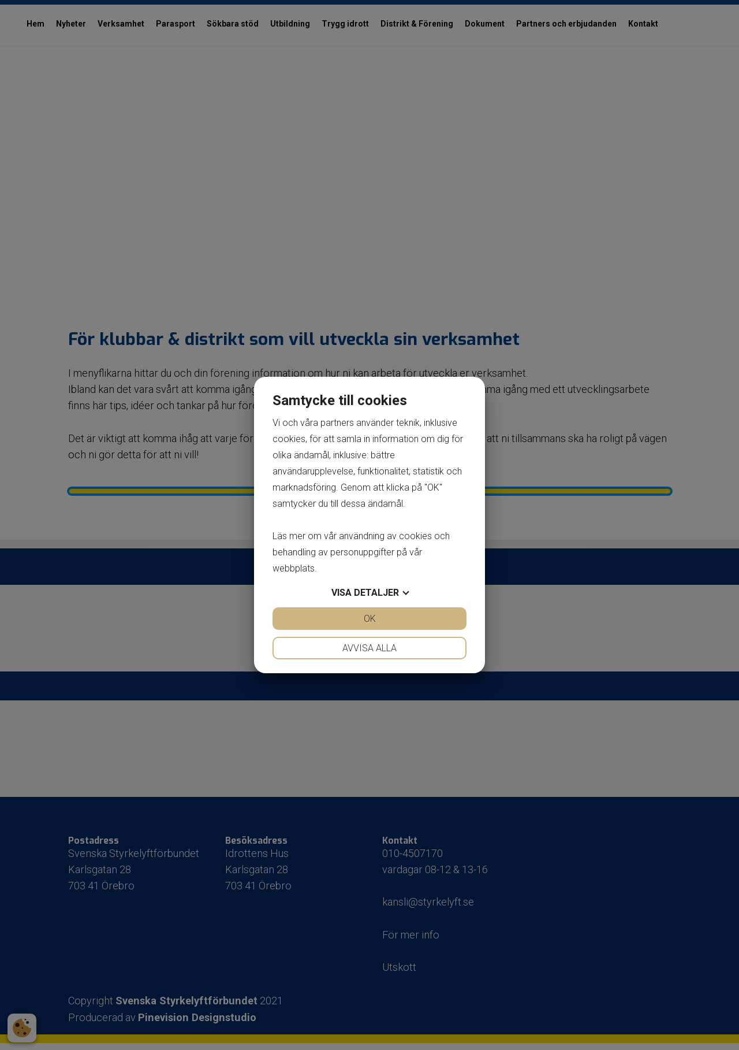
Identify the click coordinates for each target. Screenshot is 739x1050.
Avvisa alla (369, 648)
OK (370, 618)
